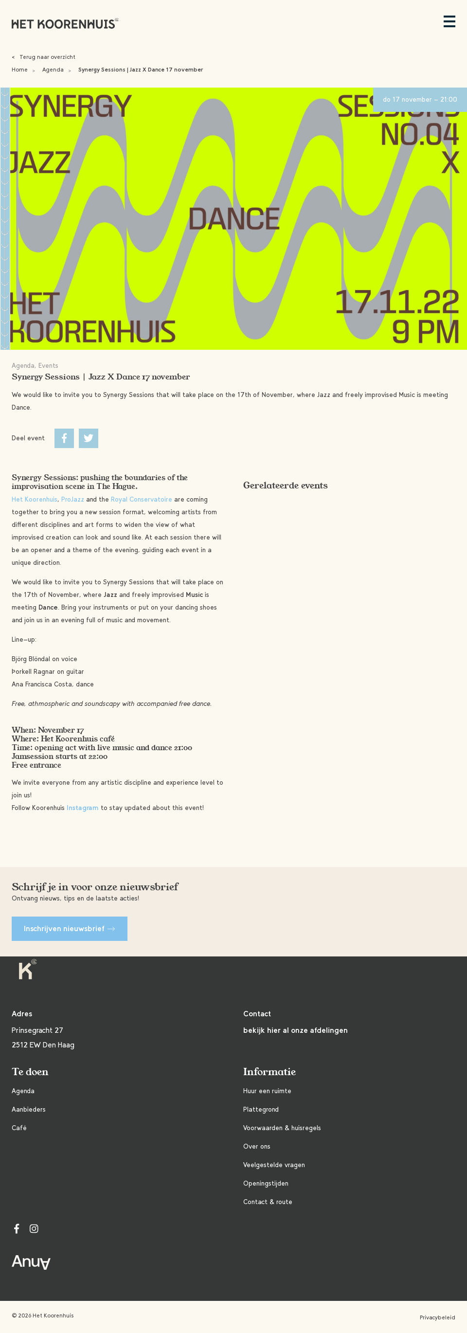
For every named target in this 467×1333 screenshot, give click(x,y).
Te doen (30, 1072)
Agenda (53, 69)
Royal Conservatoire (141, 499)
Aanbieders (29, 1109)
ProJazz (72, 499)
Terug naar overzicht (43, 57)
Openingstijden (265, 1183)
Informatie (269, 1072)
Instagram (83, 808)
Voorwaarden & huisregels (282, 1128)
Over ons (256, 1146)
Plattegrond (261, 1109)
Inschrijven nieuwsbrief (69, 928)
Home (20, 69)
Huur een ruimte (267, 1091)
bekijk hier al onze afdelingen (295, 1030)
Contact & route (267, 1202)
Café (19, 1128)
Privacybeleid (437, 1317)
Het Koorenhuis (34, 499)
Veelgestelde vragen (274, 1165)
